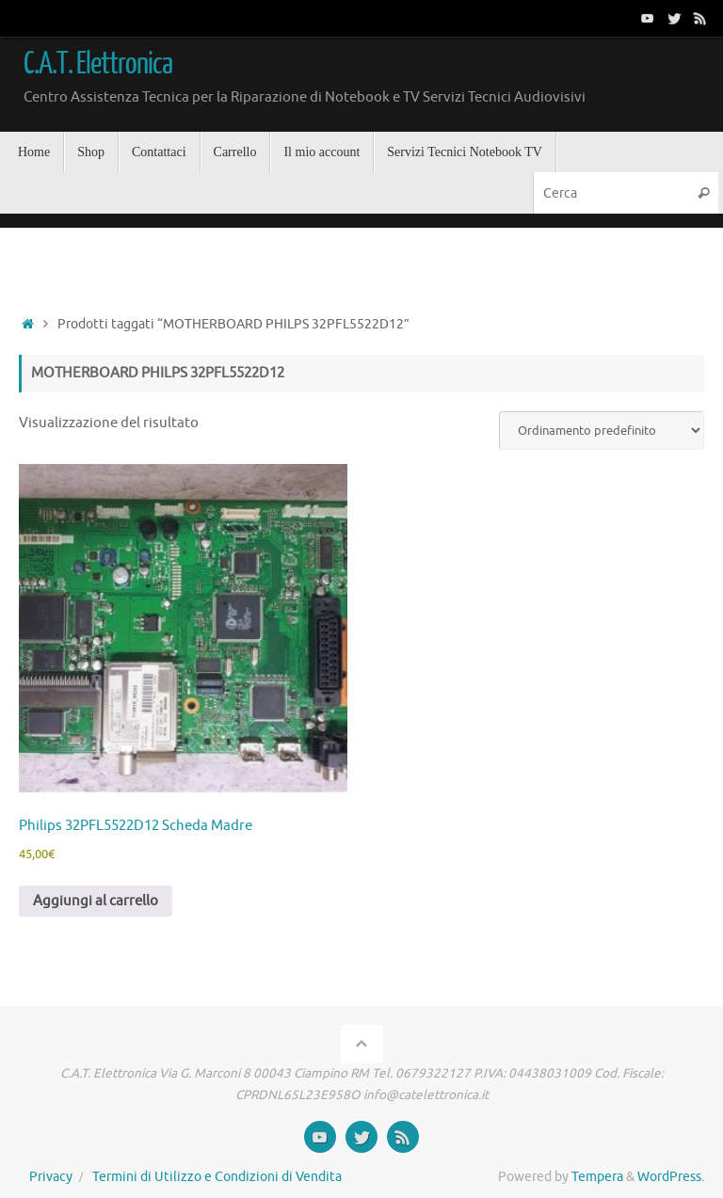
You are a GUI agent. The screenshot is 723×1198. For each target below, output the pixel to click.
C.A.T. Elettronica (98, 64)
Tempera (597, 1177)
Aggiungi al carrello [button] (95, 901)
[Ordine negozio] (601, 430)
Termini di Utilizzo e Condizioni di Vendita (217, 1177)
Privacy (50, 1177)
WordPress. (670, 1177)
